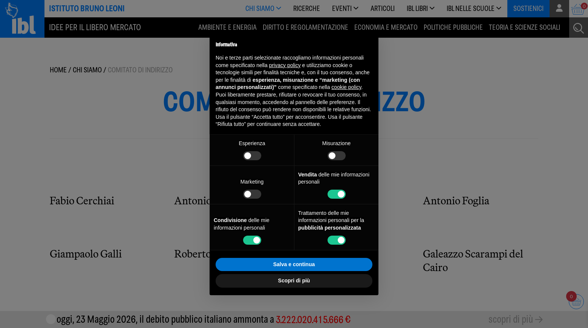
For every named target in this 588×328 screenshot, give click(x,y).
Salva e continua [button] (294, 264)
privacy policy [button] (285, 65)
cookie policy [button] (346, 87)
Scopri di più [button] (294, 280)
